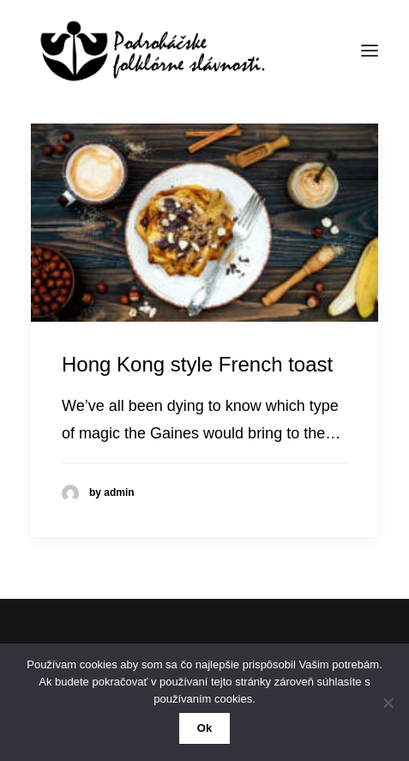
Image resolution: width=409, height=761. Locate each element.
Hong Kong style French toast (197, 364)
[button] (369, 50)
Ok (204, 728)
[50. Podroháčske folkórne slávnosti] (148, 51)
